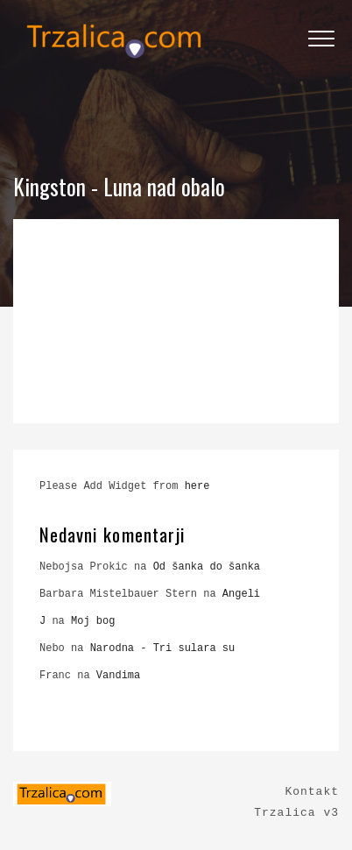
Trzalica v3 (296, 812)
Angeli (241, 594)
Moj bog (93, 621)
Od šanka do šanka (206, 567)
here (197, 486)
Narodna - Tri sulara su (163, 648)
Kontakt (312, 791)
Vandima (118, 675)
